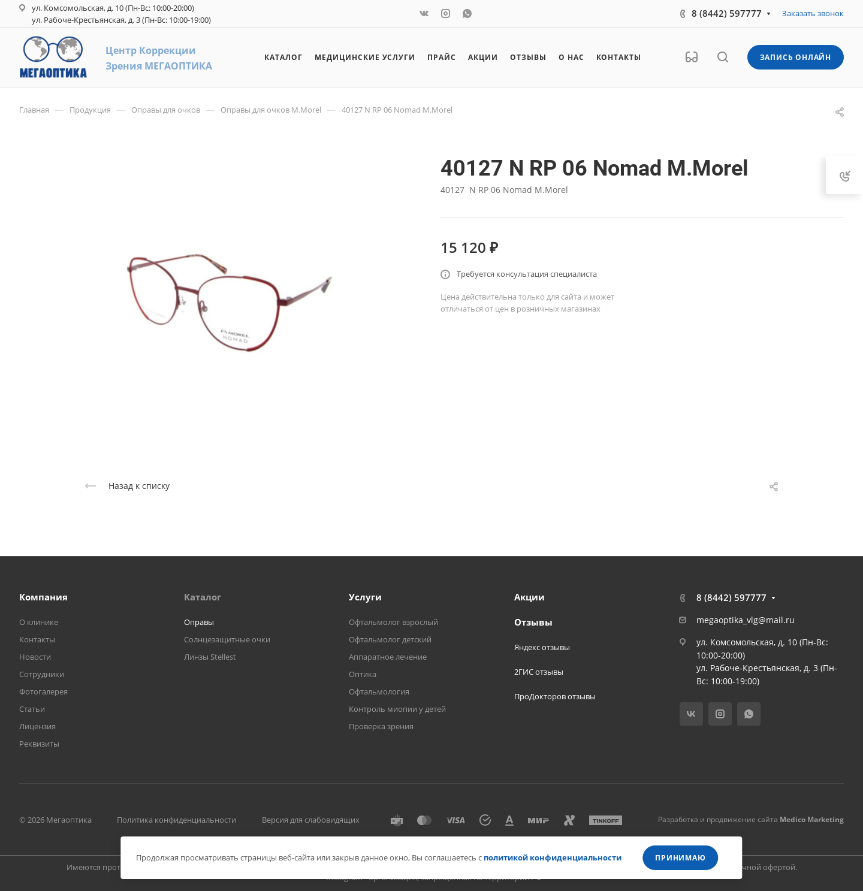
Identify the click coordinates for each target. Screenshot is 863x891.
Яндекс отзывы (542, 647)
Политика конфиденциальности (176, 819)
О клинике (38, 622)
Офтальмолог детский (390, 639)
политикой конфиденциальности (552, 857)
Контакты (37, 639)
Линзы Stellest (210, 656)
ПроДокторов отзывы (555, 696)
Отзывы (533, 622)
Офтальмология (379, 691)
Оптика (362, 674)
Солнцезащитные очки (227, 639)
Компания (43, 597)
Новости (35, 656)
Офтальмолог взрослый (393, 622)
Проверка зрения (381, 726)
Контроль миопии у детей (397, 708)
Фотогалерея (43, 691)
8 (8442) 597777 (727, 13)
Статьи (32, 708)
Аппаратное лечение (388, 656)
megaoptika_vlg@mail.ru (745, 620)
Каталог (202, 597)
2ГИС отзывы (538, 671)
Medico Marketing (812, 819)
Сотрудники (41, 674)
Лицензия (37, 726)
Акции (529, 597)
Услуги (365, 597)
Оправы (199, 622)
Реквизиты (39, 743)
